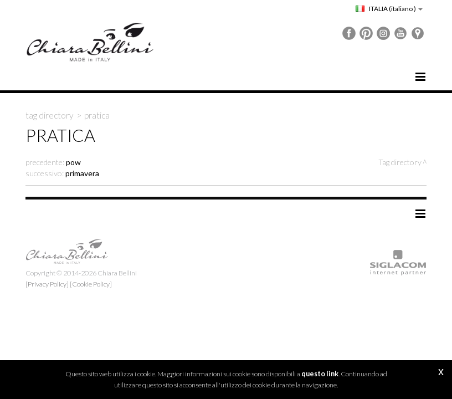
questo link (319, 374)
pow (73, 162)
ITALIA (389, 8)
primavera (82, 173)
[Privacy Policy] (47, 284)
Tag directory (49, 115)
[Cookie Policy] (91, 284)
